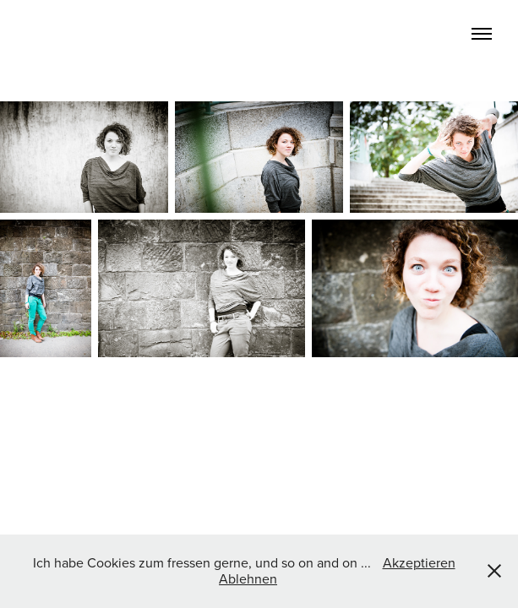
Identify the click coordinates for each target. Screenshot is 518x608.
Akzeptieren (419, 562)
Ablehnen (248, 578)
